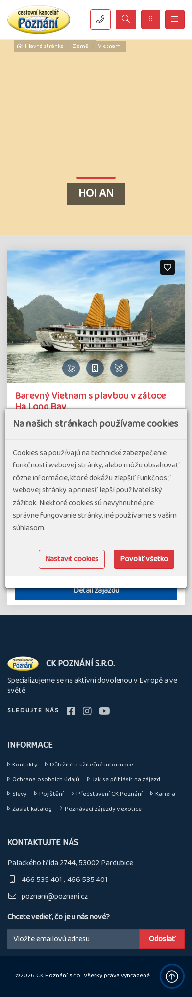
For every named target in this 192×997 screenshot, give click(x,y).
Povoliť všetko (144, 559)
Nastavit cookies (71, 559)
